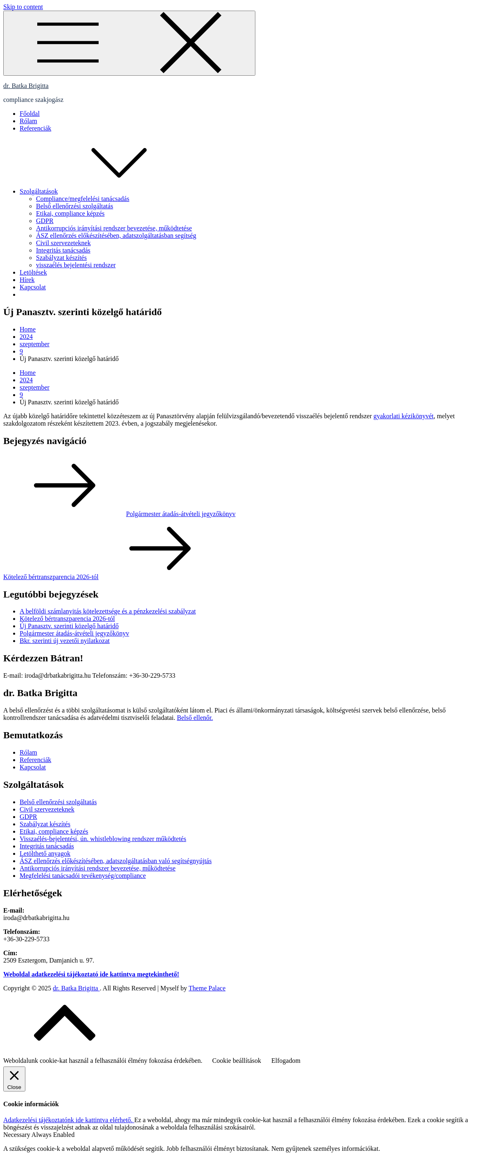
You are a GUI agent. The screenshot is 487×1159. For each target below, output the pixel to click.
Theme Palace (207, 988)
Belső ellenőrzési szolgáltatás (74, 206)
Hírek (27, 279)
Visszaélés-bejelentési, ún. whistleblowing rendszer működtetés (103, 838)
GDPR (45, 220)
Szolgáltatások (100, 191)
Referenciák (35, 128)
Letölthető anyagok (45, 853)
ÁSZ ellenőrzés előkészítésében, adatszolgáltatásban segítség (116, 235)
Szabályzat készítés (61, 257)
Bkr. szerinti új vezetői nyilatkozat (65, 640)
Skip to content (23, 6)
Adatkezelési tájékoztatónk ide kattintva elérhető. (68, 1119)
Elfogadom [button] (285, 1060)
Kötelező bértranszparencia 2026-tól (67, 618)
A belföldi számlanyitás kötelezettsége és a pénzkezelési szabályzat (108, 611)
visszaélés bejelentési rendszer (76, 265)
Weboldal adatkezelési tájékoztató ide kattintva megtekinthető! (91, 974)
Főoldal (30, 113)
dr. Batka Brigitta (26, 85)
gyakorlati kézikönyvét (404, 416)
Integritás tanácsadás (63, 250)
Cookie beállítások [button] (237, 1060)
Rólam (28, 120)
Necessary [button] (17, 1134)
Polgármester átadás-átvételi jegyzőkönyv (74, 633)
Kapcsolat (33, 287)
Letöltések (33, 272)
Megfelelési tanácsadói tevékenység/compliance (83, 875)
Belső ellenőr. (195, 717)
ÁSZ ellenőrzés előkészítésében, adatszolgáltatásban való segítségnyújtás (116, 860)
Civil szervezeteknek (63, 242)
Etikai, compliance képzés (70, 213)
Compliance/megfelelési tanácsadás (82, 198)
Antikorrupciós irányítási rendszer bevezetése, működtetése (114, 228)
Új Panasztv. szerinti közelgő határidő (69, 625)
